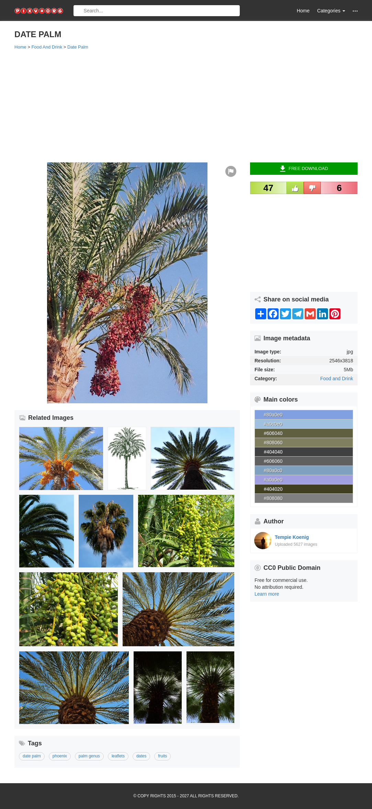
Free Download (304, 169)
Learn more (267, 594)
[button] (355, 10)
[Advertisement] (186, 105)
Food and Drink (336, 378)
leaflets (118, 756)
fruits (162, 756)
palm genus (89, 756)
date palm (32, 756)
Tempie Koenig (292, 537)
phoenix (60, 756)
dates (141, 756)
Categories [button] (331, 10)
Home (303, 10)
